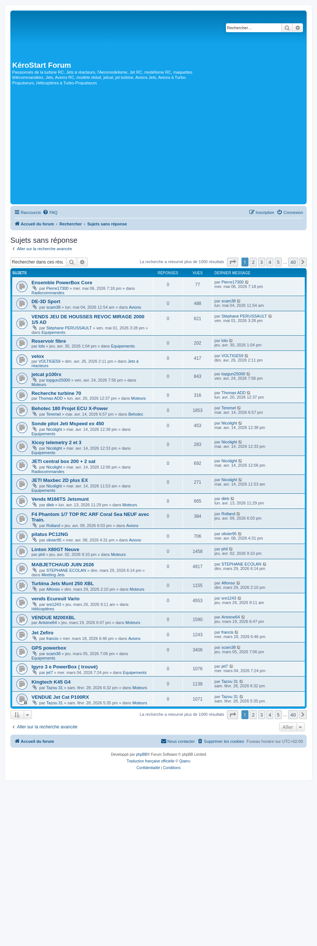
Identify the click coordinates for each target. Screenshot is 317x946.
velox (37, 356)
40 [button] (293, 262)
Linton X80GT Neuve (55, 549)
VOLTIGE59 (49, 361)
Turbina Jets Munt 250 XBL (62, 583)
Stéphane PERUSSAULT (69, 328)
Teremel (53, 414)
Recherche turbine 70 (56, 393)
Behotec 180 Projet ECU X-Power (69, 408)
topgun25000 (58, 380)
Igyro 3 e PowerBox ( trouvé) (64, 667)
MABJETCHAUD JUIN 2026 (62, 564)
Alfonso (53, 589)
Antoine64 (48, 622)
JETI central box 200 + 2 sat (63, 461)
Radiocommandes (47, 293)
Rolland (53, 525)
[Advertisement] (158, 147)
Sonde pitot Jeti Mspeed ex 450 (67, 423)
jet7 (49, 672)
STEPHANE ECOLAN (66, 570)
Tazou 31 (54, 687)
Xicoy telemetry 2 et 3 (56, 442)
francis (52, 638)
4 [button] (269, 262)
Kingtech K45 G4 (51, 682)
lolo (42, 346)
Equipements (53, 332)
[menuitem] (50, 212)
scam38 (53, 307)
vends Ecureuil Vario (55, 598)
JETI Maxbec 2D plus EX (59, 480)
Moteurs (38, 384)
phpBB (141, 754)
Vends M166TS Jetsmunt (60, 499)
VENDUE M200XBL (53, 617)
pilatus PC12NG (49, 534)
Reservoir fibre (48, 341)
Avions (135, 307)
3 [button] (261, 262)
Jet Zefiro (42, 632)
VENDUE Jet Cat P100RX (60, 697)
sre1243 (53, 604)
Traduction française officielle (150, 761)
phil (42, 554)
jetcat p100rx (46, 374)
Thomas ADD (51, 398)
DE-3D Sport (45, 301)
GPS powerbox (48, 648)
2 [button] (253, 262)
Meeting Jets (52, 575)
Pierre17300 (57, 288)
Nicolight (54, 429)
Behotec (135, 414)
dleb (50, 505)
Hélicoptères (42, 609)
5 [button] (278, 262)
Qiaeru (184, 761)
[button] (232, 262)
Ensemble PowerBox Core (61, 282)
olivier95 (53, 540)
